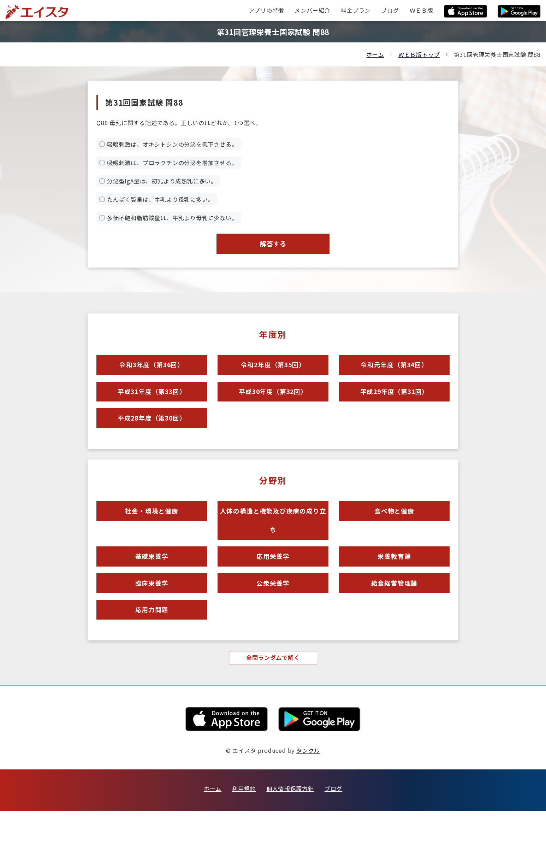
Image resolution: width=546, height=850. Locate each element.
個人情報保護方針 (290, 827)
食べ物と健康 (394, 529)
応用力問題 (151, 645)
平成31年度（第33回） (151, 401)
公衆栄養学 (272, 614)
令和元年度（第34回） (394, 371)
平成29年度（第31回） (394, 401)
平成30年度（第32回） (273, 401)
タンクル (308, 789)
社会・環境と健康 (151, 529)
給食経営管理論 (394, 614)
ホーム (375, 54)
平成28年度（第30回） (151, 432)
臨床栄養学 (151, 614)
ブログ (333, 827)
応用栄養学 (272, 583)
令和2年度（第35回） (273, 371)
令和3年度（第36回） (152, 371)
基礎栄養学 (151, 583)
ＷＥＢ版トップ (419, 54)
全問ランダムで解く (272, 696)
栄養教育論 (394, 583)
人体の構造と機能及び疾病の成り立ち (272, 541)
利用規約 (244, 827)
